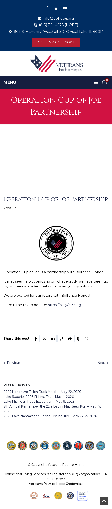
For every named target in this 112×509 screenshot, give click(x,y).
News (7, 208)
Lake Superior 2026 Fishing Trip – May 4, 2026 (39, 397)
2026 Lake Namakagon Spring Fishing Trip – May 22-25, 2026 (50, 416)
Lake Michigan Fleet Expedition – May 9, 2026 (39, 402)
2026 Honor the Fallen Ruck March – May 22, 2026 (42, 392)
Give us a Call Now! (56, 42)
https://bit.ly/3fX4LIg (64, 305)
